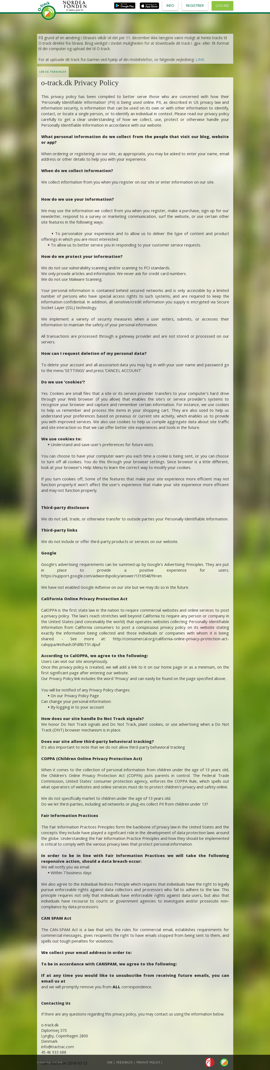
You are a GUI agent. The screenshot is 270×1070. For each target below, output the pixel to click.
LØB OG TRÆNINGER (52, 71)
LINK (200, 59)
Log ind (222, 5)
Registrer (195, 5)
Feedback (124, 1062)
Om (110, 1062)
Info (170, 5)
